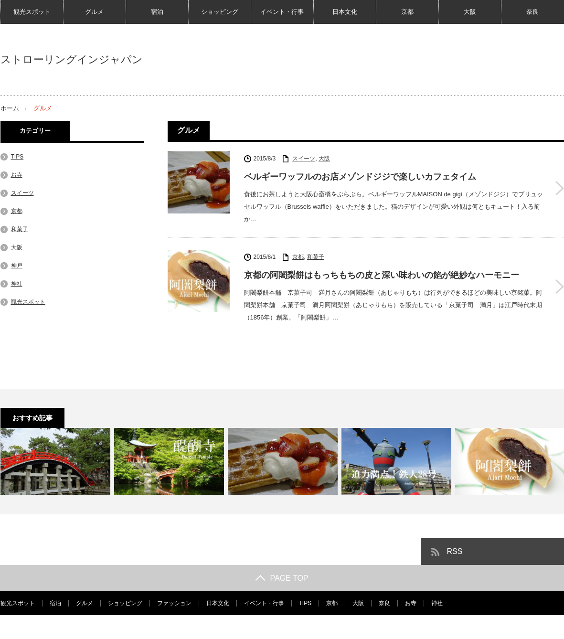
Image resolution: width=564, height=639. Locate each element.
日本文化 (344, 11)
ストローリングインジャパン (71, 59)
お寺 (16, 174)
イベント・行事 (282, 11)
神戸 (16, 265)
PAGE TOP (281, 578)
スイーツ (303, 158)
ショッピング (219, 11)
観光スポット (32, 11)
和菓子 (315, 257)
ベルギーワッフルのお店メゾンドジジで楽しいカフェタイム (360, 176)
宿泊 (157, 11)
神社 (16, 283)
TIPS (17, 156)
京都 (407, 11)
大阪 (470, 11)
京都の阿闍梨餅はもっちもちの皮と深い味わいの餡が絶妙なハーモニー (381, 275)
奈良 (532, 11)
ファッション (174, 603)
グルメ (94, 11)
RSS (455, 551)
